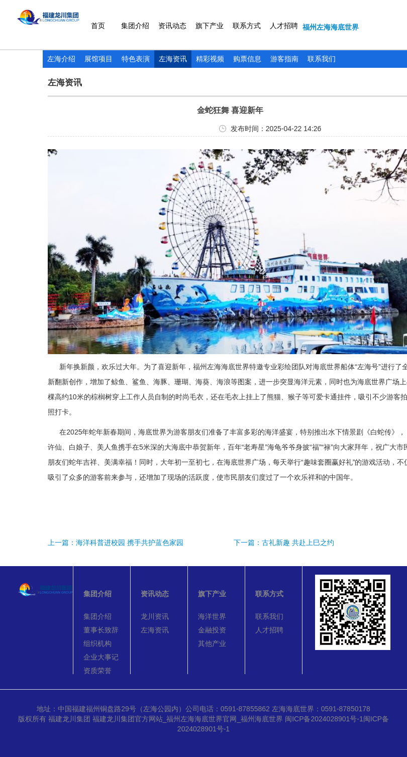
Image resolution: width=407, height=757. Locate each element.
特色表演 (136, 59)
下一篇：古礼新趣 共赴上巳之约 (284, 542)
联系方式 (247, 26)
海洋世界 (212, 616)
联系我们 (322, 59)
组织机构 (97, 643)
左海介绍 (61, 59)
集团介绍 (135, 26)
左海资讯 (173, 59)
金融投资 (212, 630)
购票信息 (247, 59)
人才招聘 (284, 26)
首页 (98, 26)
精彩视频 (210, 59)
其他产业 (212, 643)
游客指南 (284, 59)
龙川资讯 (155, 616)
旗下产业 (209, 26)
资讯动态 (172, 26)
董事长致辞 (101, 630)
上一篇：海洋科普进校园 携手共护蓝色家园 (115, 542)
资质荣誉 (97, 671)
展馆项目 (98, 59)
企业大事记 (101, 657)
